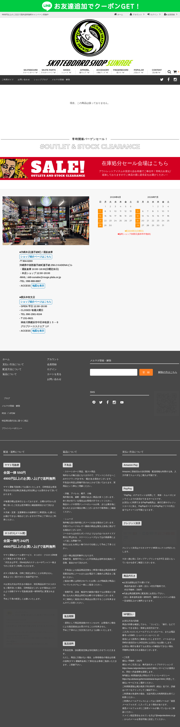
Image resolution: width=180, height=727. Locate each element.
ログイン (154, 14)
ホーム (118, 14)
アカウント (137, 14)
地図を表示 (38, 286)
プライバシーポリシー (12, 411)
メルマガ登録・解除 (61, 80)
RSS (3, 401)
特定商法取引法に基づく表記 (16, 406)
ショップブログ (41, 80)
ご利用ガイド (8, 80)
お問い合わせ (24, 80)
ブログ (4, 391)
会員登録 (171, 14)
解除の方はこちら (167, 373)
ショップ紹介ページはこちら (35, 257)
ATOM (10, 401)
